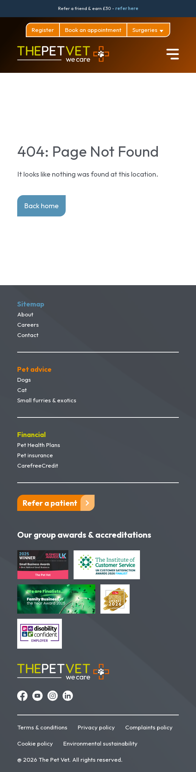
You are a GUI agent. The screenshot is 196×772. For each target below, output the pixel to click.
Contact (28, 334)
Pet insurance (35, 455)
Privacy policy (96, 727)
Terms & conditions (42, 727)
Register (43, 29)
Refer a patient (50, 503)
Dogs (24, 379)
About (25, 314)
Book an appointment (93, 29)
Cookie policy (35, 743)
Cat (22, 389)
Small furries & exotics (46, 400)
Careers (28, 324)
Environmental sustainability (100, 743)
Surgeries (144, 29)
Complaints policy (149, 727)
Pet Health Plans (38, 444)
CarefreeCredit (37, 465)
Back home (41, 205)
